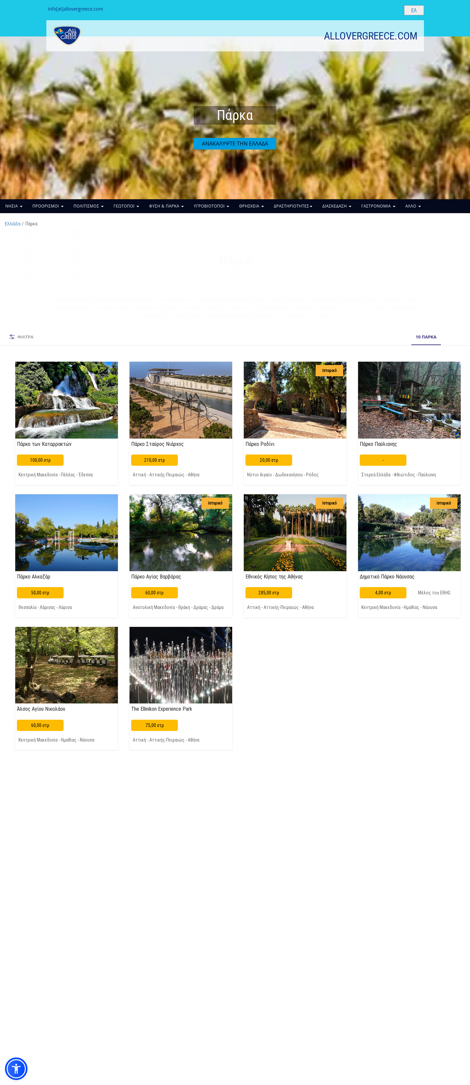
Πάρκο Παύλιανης (378, 444)
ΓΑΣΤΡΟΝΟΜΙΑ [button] (378, 206)
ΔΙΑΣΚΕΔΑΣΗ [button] (336, 206)
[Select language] (414, 10)
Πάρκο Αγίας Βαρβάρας (156, 576)
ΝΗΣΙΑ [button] (14, 206)
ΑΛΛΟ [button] (413, 206)
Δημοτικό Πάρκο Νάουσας (387, 576)
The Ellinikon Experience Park (161, 708)
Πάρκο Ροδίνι (260, 444)
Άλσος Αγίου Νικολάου (41, 708)
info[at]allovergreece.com (75, 9)
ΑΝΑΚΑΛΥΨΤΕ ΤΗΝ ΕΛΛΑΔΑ (235, 143)
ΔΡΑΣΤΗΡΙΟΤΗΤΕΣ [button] (293, 206)
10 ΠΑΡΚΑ (238, 337)
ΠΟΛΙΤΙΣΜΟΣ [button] (89, 206)
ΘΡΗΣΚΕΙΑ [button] (251, 206)
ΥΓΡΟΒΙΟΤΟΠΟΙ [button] (211, 206)
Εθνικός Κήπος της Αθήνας (274, 576)
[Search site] (393, 10)
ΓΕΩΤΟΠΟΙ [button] (126, 206)
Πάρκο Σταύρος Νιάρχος (157, 444)
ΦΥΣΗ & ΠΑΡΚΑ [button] (166, 206)
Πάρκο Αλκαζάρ (33, 576)
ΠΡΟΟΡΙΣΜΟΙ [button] (48, 206)
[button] (16, 1068)
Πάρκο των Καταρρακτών (44, 444)
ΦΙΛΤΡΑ (25, 337)
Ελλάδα (13, 223)
